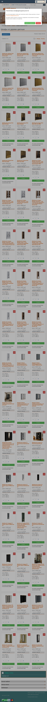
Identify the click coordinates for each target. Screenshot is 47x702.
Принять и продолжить (29, 23)
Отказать (38, 23)
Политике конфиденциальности (12, 15)
